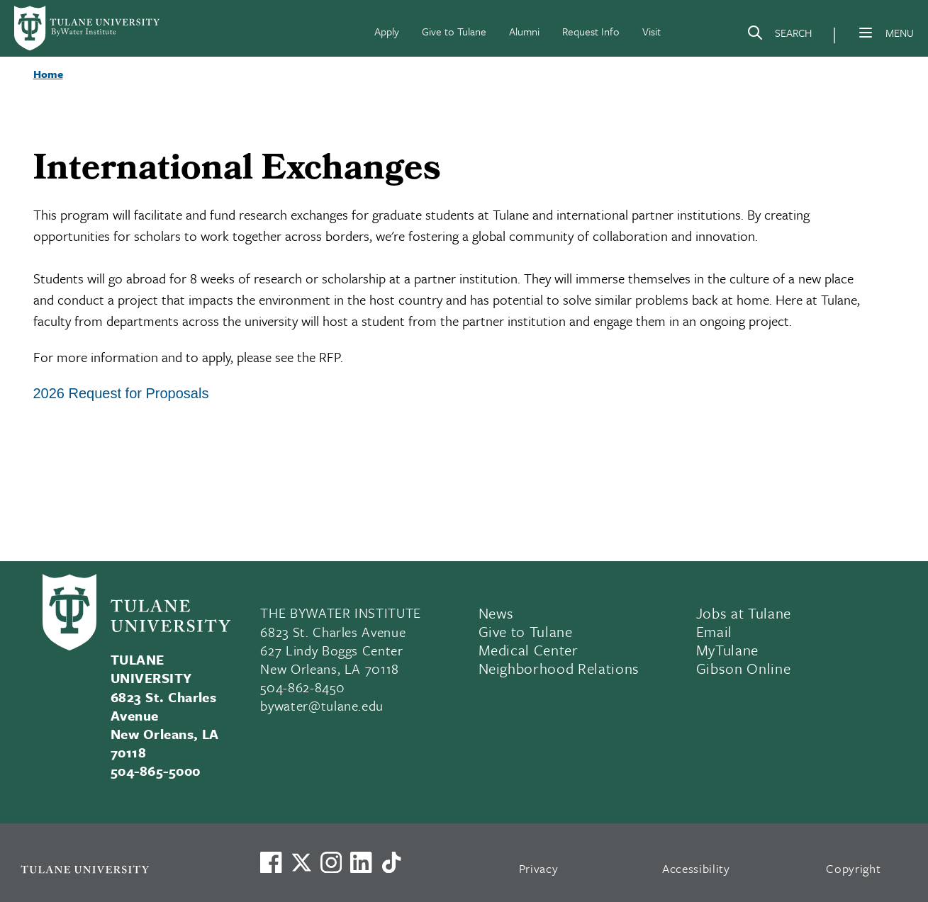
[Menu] (865, 32)
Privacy (539, 868)
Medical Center (528, 649)
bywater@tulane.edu (322, 705)
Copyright (853, 868)
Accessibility (696, 868)
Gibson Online (743, 668)
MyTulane (727, 649)
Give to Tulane (454, 31)
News (497, 613)
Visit (651, 31)
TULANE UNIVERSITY (151, 668)
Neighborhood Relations (559, 668)
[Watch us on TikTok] (391, 862)
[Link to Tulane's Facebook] (331, 862)
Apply (386, 31)
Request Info (591, 31)
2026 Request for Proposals (121, 393)
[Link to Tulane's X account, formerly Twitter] (301, 862)
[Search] (779, 35)
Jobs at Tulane (743, 613)
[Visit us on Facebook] (270, 862)
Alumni (524, 31)
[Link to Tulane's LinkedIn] (360, 862)
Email (714, 631)
